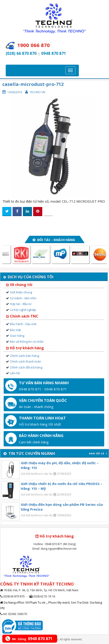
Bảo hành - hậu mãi (23, 324)
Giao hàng (17, 336)
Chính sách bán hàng (24, 356)
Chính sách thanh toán (25, 361)
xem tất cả (98, 453)
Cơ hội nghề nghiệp (23, 310)
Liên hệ (15, 373)
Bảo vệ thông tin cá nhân (27, 341)
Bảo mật (15, 330)
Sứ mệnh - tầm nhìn (23, 298)
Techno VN (37, 92)
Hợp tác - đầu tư (21, 304)
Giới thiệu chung (21, 292)
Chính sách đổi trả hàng (26, 367)
